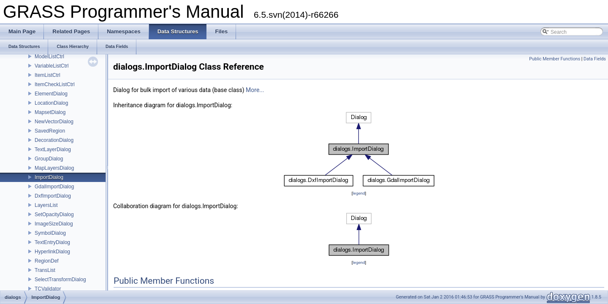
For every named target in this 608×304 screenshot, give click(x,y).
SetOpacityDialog (54, 214)
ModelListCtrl (49, 57)
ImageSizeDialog (54, 224)
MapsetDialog (50, 112)
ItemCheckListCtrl (55, 84)
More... (255, 90)
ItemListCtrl (47, 75)
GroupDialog (49, 159)
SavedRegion (50, 131)
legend (359, 193)
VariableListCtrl (51, 66)
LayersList (46, 205)
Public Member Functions (554, 59)
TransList (45, 270)
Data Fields (595, 59)
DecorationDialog (54, 140)
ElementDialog (51, 94)
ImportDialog (49, 177)
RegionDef (47, 261)
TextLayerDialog (53, 149)
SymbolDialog (50, 233)
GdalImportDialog (54, 187)
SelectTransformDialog (60, 279)
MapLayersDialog (54, 168)
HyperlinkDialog (52, 252)
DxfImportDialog (53, 196)
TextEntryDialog (52, 242)
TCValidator (48, 289)
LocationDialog (51, 103)
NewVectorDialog (54, 122)
